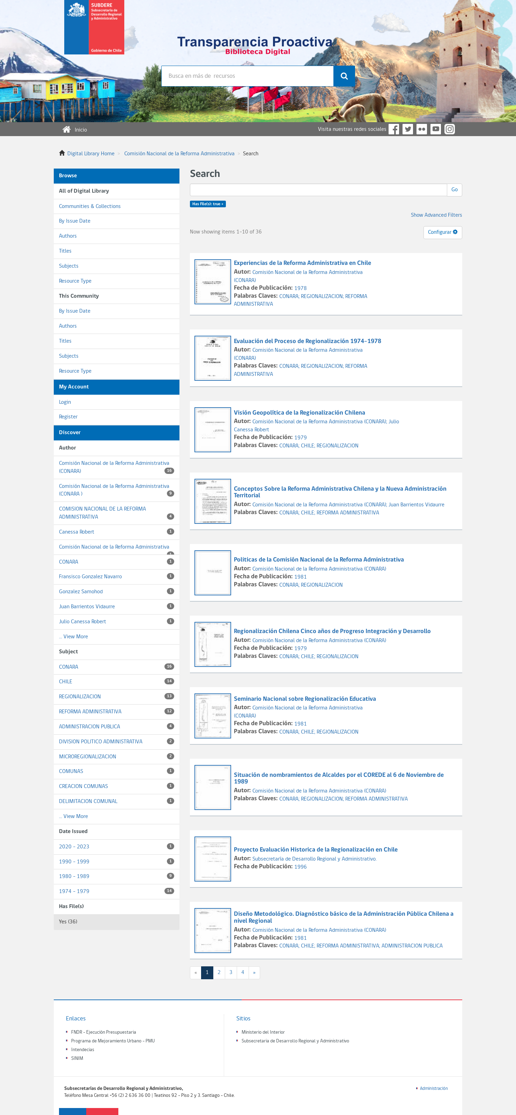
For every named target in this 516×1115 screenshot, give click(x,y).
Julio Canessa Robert (116, 621)
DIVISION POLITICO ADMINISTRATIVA (116, 741)
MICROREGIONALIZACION (116, 756)
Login (65, 402)
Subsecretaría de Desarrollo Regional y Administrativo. (314, 859)
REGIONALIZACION (116, 696)
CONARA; (290, 296)
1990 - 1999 (116, 861)
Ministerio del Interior (263, 1032)
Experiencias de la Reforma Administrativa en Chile (303, 263)
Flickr (422, 129)
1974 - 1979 (116, 891)
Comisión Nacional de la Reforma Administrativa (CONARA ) (116, 490)
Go (454, 190)
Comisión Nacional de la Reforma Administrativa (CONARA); (320, 422)
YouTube (435, 129)
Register (68, 417)
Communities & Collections (90, 206)
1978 (300, 288)
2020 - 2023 (116, 846)
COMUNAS (116, 771)
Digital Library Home (91, 154)
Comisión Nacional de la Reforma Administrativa (179, 154)
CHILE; (309, 446)
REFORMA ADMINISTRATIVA (116, 711)
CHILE (116, 681)
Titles (65, 251)
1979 (300, 438)
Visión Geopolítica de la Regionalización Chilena (300, 413)
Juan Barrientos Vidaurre (116, 606)
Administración (434, 1088)
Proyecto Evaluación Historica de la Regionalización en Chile (316, 850)
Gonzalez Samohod (116, 591)
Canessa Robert (116, 531)
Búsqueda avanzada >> (187, 94)
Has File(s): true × (207, 204)
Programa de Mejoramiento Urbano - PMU (113, 1041)
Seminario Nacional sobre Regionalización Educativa (305, 699)
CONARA (116, 561)
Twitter (408, 129)
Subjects (69, 266)
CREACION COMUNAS (116, 786)
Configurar (443, 232)
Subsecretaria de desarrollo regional (94, 33)
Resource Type (75, 281)
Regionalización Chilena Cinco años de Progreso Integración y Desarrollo (333, 631)
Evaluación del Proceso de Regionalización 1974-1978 (308, 341)
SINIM (77, 1058)
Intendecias (82, 1050)
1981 (300, 577)
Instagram (449, 129)
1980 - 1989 (116, 876)
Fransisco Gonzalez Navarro (116, 576)
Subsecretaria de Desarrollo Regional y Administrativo (295, 1041)
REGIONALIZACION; (323, 296)
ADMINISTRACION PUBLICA (116, 726)
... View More (73, 637)
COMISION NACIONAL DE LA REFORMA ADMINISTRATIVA (116, 513)
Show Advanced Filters (436, 215)
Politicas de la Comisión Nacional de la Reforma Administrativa (319, 560)
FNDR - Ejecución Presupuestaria (103, 1032)
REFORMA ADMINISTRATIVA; (349, 946)
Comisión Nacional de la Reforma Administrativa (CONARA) (116, 467)
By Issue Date (74, 221)
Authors (68, 236)
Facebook (394, 129)
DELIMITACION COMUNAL (116, 801)
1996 (300, 867)
